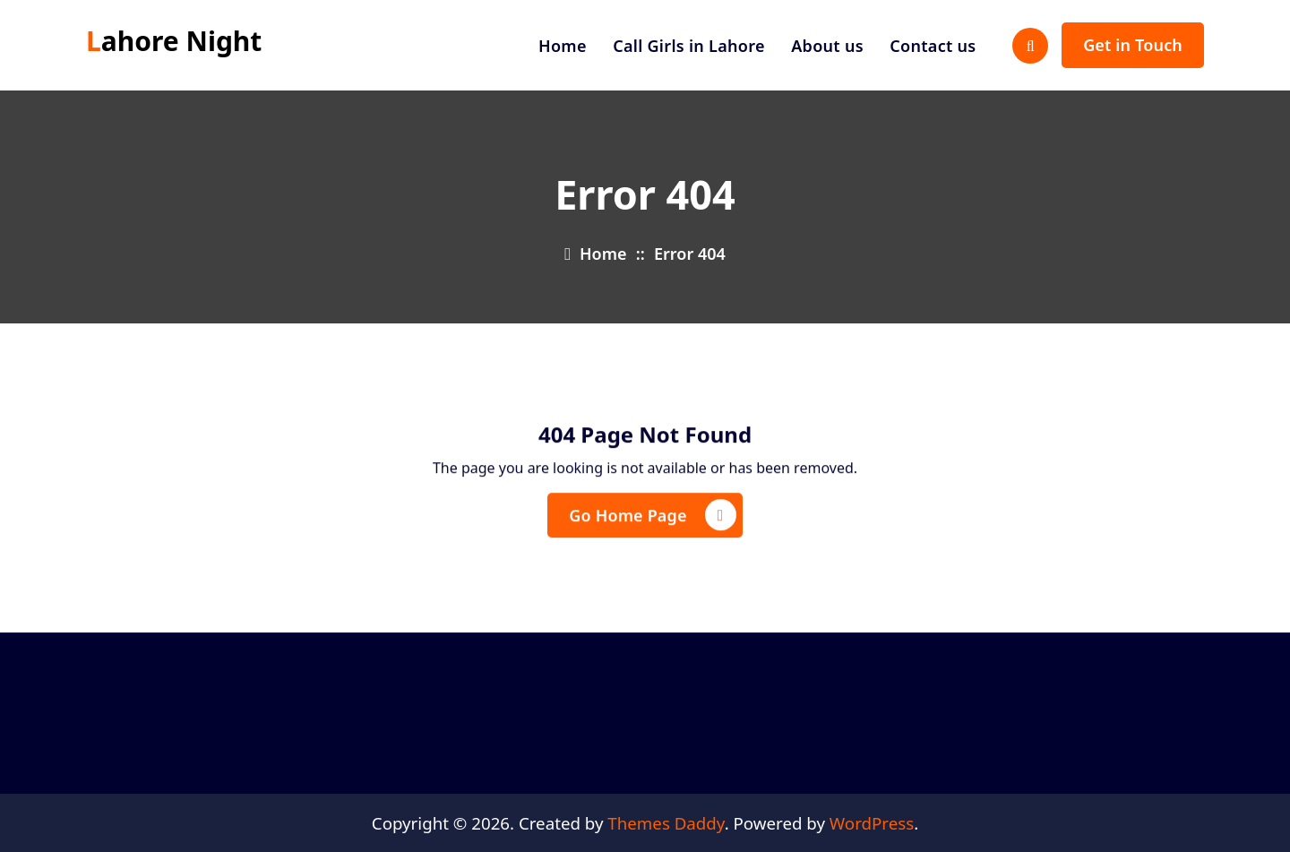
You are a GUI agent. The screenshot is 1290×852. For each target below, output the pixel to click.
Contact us (933, 45)
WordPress (872, 823)
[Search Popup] (1030, 46)
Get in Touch (1132, 45)
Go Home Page (652, 520)
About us (827, 45)
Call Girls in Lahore (689, 45)
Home (562, 45)
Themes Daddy (665, 823)
